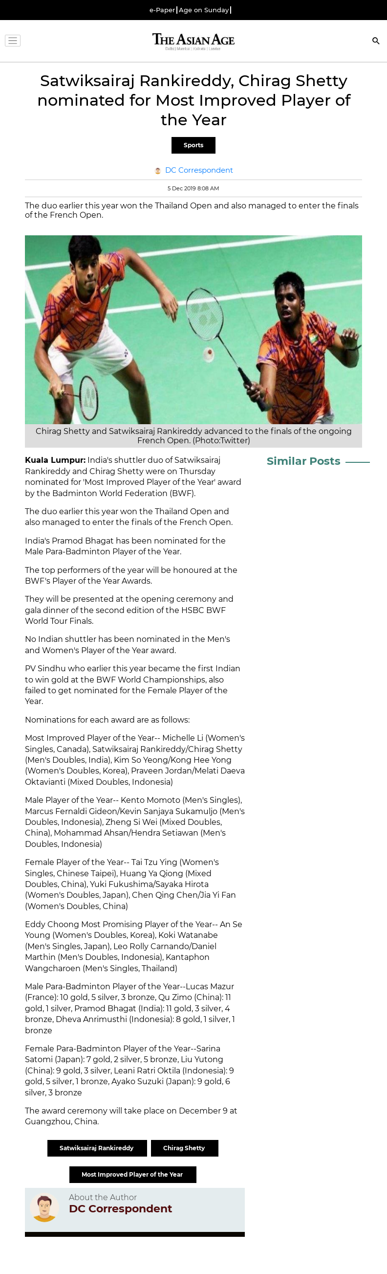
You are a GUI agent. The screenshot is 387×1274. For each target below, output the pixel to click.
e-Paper (162, 10)
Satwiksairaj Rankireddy (97, 1148)
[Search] (376, 41)
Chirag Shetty (184, 1148)
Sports (193, 145)
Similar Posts (304, 461)
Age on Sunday (204, 10)
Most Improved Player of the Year (133, 1174)
